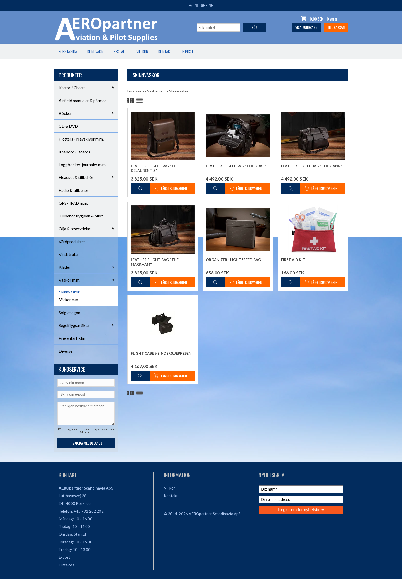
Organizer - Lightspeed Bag (233, 259)
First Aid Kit (293, 259)
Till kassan (336, 27)
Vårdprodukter (72, 241)
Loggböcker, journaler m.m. (82, 164)
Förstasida (68, 51)
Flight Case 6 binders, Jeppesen (161, 353)
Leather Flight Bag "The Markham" (155, 261)
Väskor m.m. (69, 299)
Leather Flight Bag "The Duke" (236, 166)
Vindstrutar (69, 254)
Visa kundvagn (306, 27)
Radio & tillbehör (73, 190)
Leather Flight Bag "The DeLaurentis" (155, 168)
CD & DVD (68, 126)
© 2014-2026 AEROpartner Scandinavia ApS (202, 513)
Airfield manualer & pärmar (82, 100)
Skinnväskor (69, 292)
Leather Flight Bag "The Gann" (311, 166)
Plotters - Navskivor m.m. (81, 138)
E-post (187, 51)
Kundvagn (95, 51)
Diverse (65, 350)
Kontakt (165, 51)
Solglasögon (69, 312)
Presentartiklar (72, 338)
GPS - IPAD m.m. (73, 203)
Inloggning (201, 5)
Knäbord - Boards (74, 151)
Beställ (120, 51)
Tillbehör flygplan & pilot (81, 215)
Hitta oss (66, 565)
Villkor (142, 51)
